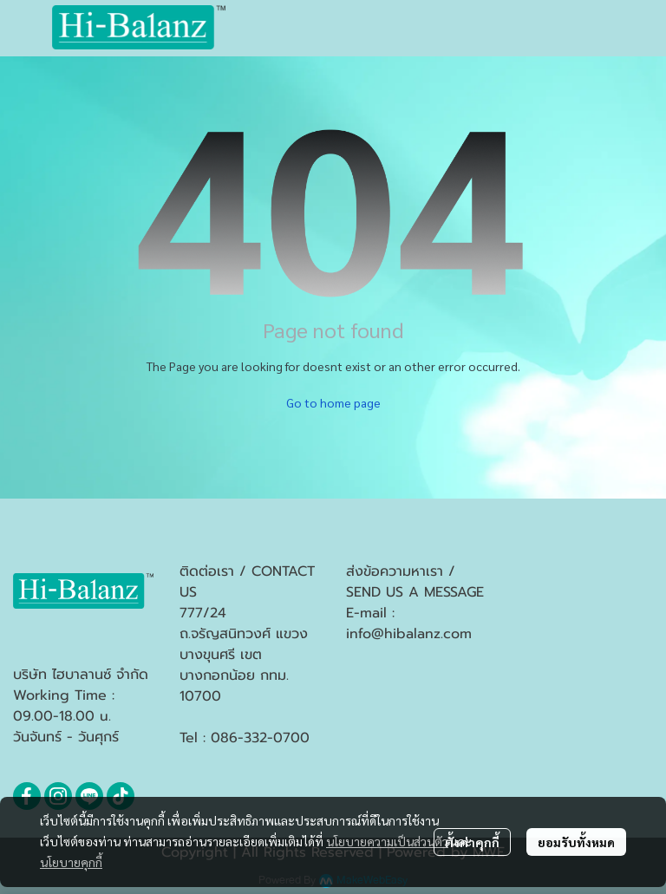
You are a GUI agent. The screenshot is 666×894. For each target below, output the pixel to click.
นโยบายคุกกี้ (71, 862)
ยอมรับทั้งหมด (576, 842)
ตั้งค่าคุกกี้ (472, 842)
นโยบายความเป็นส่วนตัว (387, 841)
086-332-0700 (260, 738)
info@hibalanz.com (409, 633)
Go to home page (333, 402)
